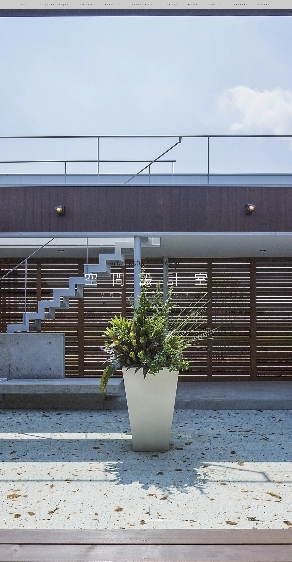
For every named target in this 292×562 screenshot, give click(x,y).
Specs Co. (113, 4)
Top (24, 4)
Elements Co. (143, 4)
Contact (264, 4)
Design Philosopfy (53, 4)
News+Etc (239, 4)
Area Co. (86, 4)
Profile (215, 4)
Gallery (171, 4)
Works (193, 4)
